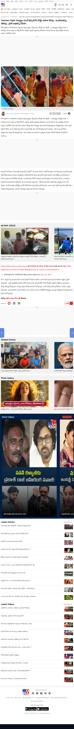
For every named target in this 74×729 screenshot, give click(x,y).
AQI (62, 4)
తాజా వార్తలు (7, 9)
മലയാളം (41, 1)
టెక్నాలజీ (51, 12)
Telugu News (5, 16)
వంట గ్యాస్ (5, 12)
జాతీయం (68, 9)
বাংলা (26, 1)
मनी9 (46, 1)
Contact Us (9, 696)
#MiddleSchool (30, 268)
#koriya (15, 265)
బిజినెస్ (48, 9)
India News (14, 16)
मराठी (16, 1)
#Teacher (15, 268)
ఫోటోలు (44, 9)
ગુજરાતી (21, 1)
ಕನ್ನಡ (12, 1)
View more (67, 416)
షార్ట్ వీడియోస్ (61, 9)
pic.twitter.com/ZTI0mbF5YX (48, 268)
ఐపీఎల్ (21, 9)
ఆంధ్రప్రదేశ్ (26, 9)
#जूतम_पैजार (66, 265)
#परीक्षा (40, 265)
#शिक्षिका (33, 265)
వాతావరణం (64, 12)
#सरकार (51, 265)
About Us (18, 696)
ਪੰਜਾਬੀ (30, 1)
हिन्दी (8, 1)
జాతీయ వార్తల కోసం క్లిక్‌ (12, 297)
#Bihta (9, 265)
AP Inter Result (24, 12)
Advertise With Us (28, 696)
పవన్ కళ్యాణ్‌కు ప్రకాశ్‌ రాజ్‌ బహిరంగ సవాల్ (14, 513)
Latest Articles (8, 521)
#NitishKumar (6, 268)
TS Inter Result (35, 12)
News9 (3, 1)
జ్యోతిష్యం (57, 12)
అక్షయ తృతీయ (14, 12)
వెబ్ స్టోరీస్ (53, 9)
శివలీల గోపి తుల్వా (10, 113)
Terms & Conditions (37, 700)
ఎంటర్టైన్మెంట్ (15, 9)
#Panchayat (22, 265)
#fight (22, 268)
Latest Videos (7, 603)
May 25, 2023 (46, 273)
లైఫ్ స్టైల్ (38, 9)
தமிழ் (35, 1)
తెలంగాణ (33, 9)
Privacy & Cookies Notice (58, 696)
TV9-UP (51, 1)
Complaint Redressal (42, 696)
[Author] (3, 113)
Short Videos (8, 416)
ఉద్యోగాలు (44, 12)
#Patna (3, 265)
